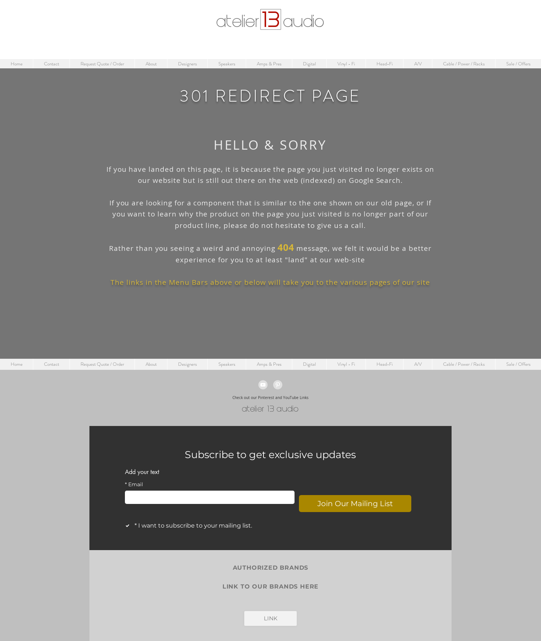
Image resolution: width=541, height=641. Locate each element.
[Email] (207, 497)
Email (134, 484)
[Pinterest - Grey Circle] (277, 384)
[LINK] (270, 618)
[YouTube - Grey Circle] (263, 384)
